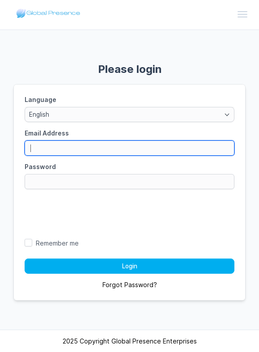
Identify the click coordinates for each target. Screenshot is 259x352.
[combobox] (129, 114)
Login (129, 266)
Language (40, 99)
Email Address (47, 133)
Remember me (57, 243)
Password (40, 166)
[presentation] (130, 213)
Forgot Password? (129, 284)
